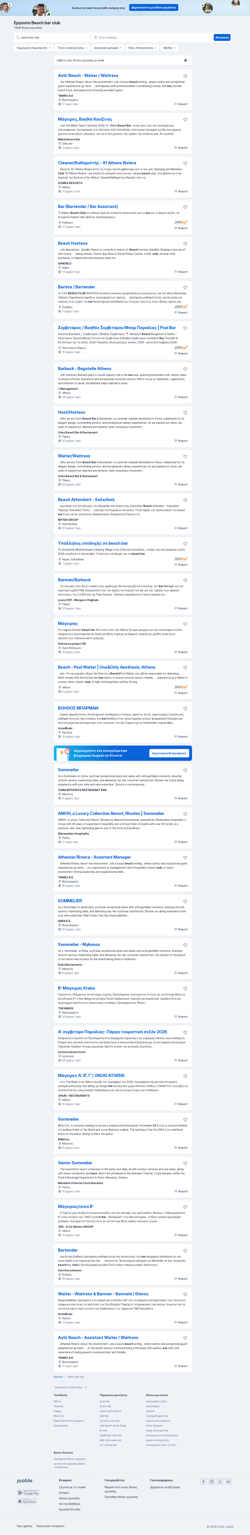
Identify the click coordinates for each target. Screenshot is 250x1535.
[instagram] (211, 1481)
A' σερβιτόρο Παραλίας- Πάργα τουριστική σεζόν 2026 (112, 1031)
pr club (103, 1430)
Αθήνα (57, 1401)
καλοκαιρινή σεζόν (156, 1401)
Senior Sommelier (75, 1162)
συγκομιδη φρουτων (157, 1415)
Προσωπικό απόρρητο (50, 1526)
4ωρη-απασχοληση (157, 1430)
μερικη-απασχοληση (157, 1440)
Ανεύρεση (222, 37)
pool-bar (104, 1415)
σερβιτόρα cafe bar (110, 1435)
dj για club (105, 1406)
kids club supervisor (110, 1440)
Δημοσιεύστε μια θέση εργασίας (153, 7)
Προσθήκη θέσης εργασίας (121, 1497)
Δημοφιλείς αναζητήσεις (71, 1387)
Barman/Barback (74, 579)
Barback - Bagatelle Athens (84, 368)
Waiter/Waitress (74, 455)
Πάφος (57, 1411)
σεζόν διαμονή (154, 1425)
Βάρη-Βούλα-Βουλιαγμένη (69, 1420)
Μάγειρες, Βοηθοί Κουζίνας (85, 119)
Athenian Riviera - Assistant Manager (94, 857)
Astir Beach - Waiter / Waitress (88, 75)
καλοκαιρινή (153, 1406)
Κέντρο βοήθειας (69, 1504)
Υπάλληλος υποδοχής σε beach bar (93, 543)
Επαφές (64, 1492)
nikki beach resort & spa (113, 1425)
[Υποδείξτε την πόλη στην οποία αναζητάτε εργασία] (129, 37)
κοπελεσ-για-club (109, 1420)
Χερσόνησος (61, 1425)
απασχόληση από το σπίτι (161, 1444)
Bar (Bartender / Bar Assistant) (88, 206)
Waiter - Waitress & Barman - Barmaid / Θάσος (103, 1293)
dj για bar (105, 1401)
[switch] (186, 60)
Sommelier (68, 769)
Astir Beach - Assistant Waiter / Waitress (98, 1337)
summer (150, 1411)
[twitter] (220, 1481)
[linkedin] (228, 1481)
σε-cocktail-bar (108, 1444)
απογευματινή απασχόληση (162, 1435)
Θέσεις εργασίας (69, 1498)
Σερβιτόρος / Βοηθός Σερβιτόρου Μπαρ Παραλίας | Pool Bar (117, 327)
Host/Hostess (71, 412)
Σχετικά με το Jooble (72, 1487)
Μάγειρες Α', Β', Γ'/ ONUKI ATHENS (91, 1075)
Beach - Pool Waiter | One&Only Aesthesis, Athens (106, 667)
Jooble (229, 1526)
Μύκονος (59, 1415)
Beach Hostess (73, 243)
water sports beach (110, 1411)
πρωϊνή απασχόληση (158, 1420)
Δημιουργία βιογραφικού (169, 753)
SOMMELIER (70, 900)
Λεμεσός (59, 1406)
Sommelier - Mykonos (79, 944)
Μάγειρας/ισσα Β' (76, 1206)
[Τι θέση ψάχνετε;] (52, 37)
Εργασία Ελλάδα (69, 1509)
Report (181, 104)
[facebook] (203, 1481)
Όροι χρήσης (24, 1526)
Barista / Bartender (76, 286)
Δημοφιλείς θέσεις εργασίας (69, 1458)
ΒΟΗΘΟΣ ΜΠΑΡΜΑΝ (78, 708)
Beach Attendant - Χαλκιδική (86, 499)
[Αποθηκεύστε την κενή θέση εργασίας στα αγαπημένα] (185, 76)
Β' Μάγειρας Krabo (76, 988)
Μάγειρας (68, 623)
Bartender (68, 1250)
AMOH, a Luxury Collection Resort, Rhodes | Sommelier (111, 813)
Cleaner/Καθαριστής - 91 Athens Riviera (97, 162)
